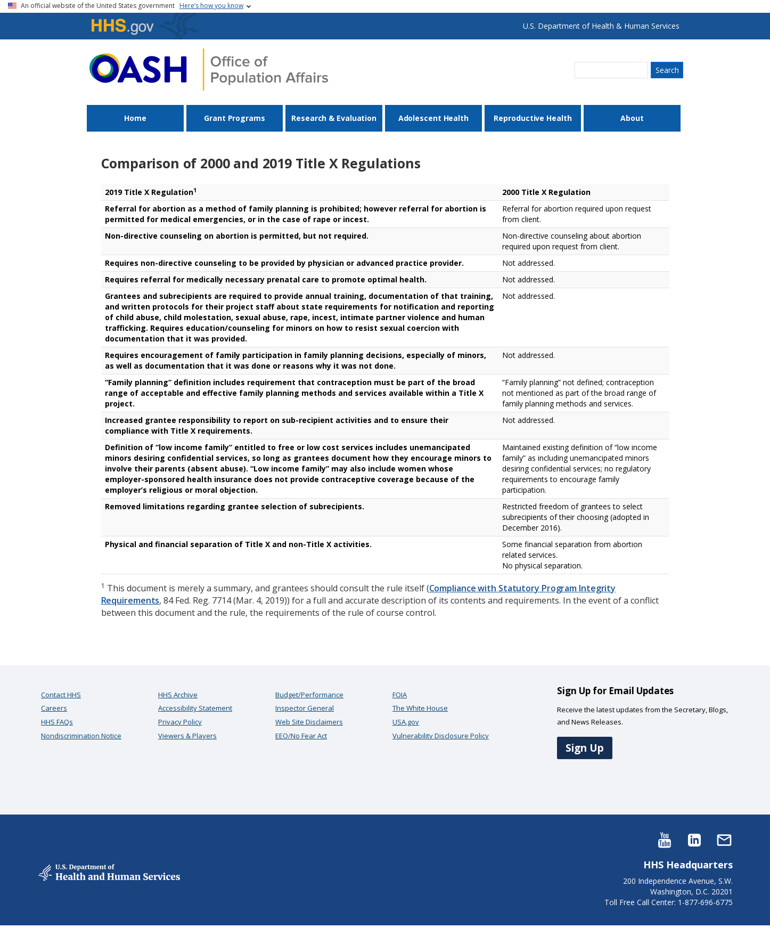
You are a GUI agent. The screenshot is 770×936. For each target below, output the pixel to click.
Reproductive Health (532, 118)
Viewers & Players (187, 735)
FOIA (399, 694)
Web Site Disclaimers (309, 722)
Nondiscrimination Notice (81, 735)
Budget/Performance (309, 694)
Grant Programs (234, 118)
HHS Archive (178, 694)
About (632, 118)
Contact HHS (61, 694)
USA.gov (405, 722)
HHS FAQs (57, 722)
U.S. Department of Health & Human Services (601, 26)
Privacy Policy (180, 722)
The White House (420, 708)
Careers (54, 708)
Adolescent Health (433, 118)
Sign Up (585, 747)
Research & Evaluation (333, 118)
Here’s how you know (211, 5)
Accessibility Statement (195, 708)
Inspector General (304, 708)
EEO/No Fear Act (301, 735)
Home (135, 118)
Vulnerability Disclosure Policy (440, 735)
